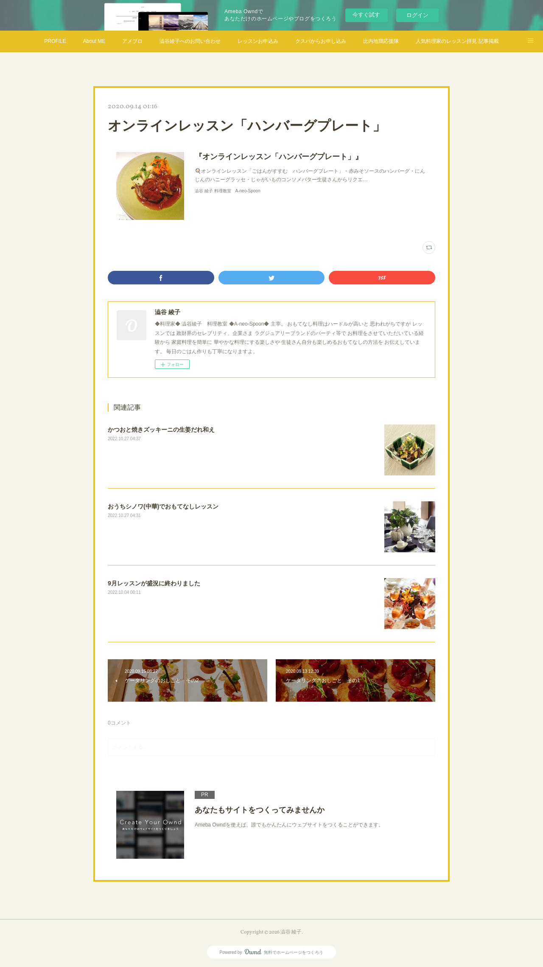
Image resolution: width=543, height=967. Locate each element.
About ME (94, 41)
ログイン (417, 15)
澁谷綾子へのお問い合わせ (190, 41)
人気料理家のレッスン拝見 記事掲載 (457, 41)
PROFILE (55, 41)
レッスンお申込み (258, 41)
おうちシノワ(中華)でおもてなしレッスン (163, 506)
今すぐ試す (366, 14)
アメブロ (132, 41)
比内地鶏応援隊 (381, 41)
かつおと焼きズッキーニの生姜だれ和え (161, 429)
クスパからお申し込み (320, 41)
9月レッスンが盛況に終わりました (154, 583)
